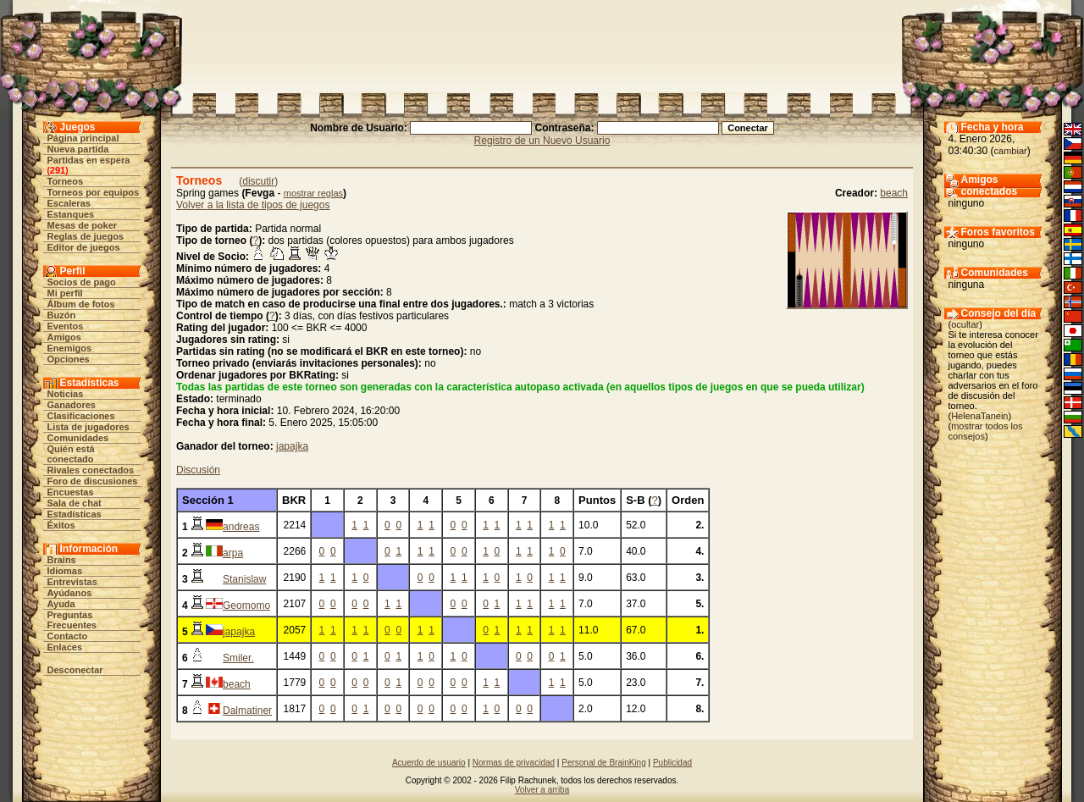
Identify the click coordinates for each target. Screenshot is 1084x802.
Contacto (67, 636)
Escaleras (69, 203)
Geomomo (246, 605)
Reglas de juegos (85, 236)
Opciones (68, 359)
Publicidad (672, 762)
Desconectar (75, 670)
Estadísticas (74, 514)
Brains (61, 560)
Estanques (71, 214)
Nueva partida (78, 149)
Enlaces (65, 647)
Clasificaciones (81, 416)
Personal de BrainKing (603, 762)
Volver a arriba (542, 789)
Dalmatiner (247, 710)
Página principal (83, 138)
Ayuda (61, 604)
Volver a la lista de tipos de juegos (252, 205)
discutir (258, 181)
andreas (241, 527)
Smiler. (238, 658)
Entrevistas (72, 582)
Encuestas (70, 492)
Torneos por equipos (93, 192)
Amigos (64, 337)
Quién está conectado (71, 454)
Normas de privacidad (514, 762)
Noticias (65, 394)
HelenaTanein (979, 416)
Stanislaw (244, 579)
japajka (292, 446)
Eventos (65, 326)
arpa (233, 553)
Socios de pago (81, 282)
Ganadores (71, 405)
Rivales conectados (91, 470)
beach (894, 193)
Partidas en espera (88, 160)
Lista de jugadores (88, 427)
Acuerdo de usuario (429, 762)
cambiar (1010, 151)
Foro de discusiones (92, 481)
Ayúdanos (69, 593)
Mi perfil (65, 293)
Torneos (65, 181)
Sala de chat (74, 503)
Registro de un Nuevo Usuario (542, 141)
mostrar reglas (313, 193)
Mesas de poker (82, 225)
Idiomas (65, 571)
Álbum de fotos (81, 304)
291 (57, 170)
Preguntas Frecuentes (72, 620)
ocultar (965, 324)
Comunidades (78, 438)
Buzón (61, 315)
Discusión (198, 470)
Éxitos (61, 525)
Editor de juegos (83, 247)
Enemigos (69, 348)
